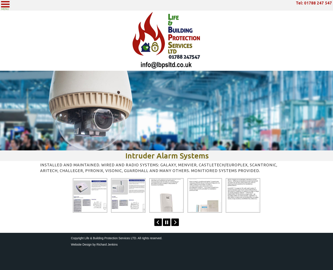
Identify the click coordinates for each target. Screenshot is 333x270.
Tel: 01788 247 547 (314, 3)
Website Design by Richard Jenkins (94, 244)
